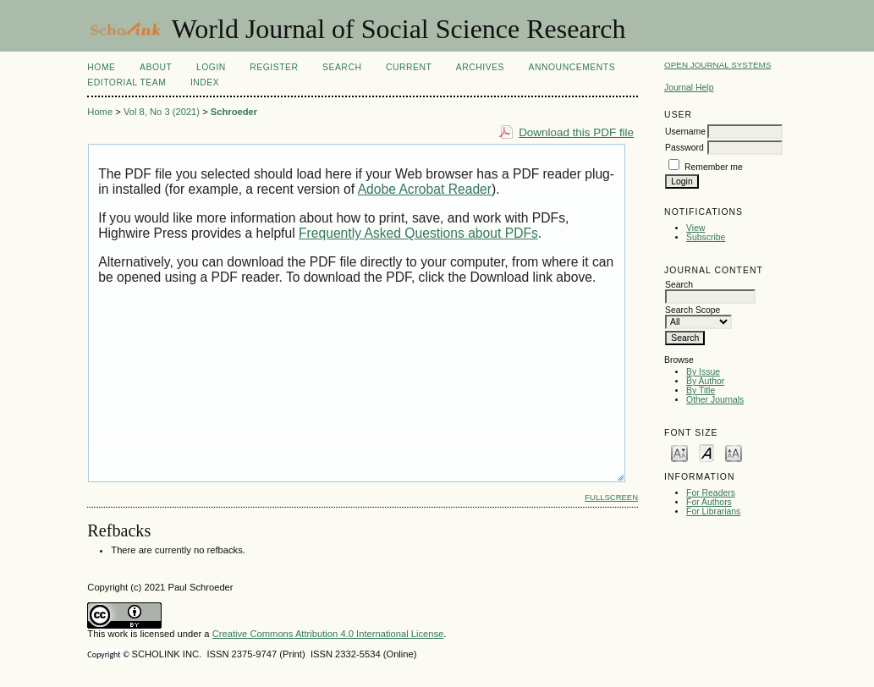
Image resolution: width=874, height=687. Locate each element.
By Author (705, 381)
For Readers (710, 492)
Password (684, 147)
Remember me (713, 167)
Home (101, 67)
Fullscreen (611, 497)
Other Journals (715, 399)
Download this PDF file (576, 132)
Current (409, 67)
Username (685, 131)
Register (274, 67)
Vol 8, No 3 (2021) (162, 112)
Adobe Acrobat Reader (425, 189)
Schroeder (234, 112)
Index (204, 82)
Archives (480, 67)
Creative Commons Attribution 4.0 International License (328, 634)
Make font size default (706, 452)
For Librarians (713, 511)
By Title (700, 390)
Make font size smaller (679, 452)
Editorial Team (126, 82)
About (156, 67)
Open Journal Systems (717, 64)
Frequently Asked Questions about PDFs (418, 233)
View (695, 228)
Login (211, 67)
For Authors (709, 502)
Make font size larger (733, 452)
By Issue (703, 371)
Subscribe (705, 237)
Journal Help (688, 87)
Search (341, 67)
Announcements (572, 67)
